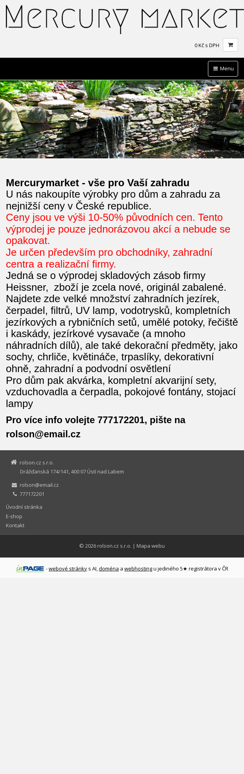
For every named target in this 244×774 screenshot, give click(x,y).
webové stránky (68, 568)
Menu (223, 68)
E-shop (14, 516)
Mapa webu (151, 545)
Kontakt (15, 525)
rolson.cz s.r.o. (114, 545)
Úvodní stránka (24, 506)
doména (109, 568)
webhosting (138, 568)
